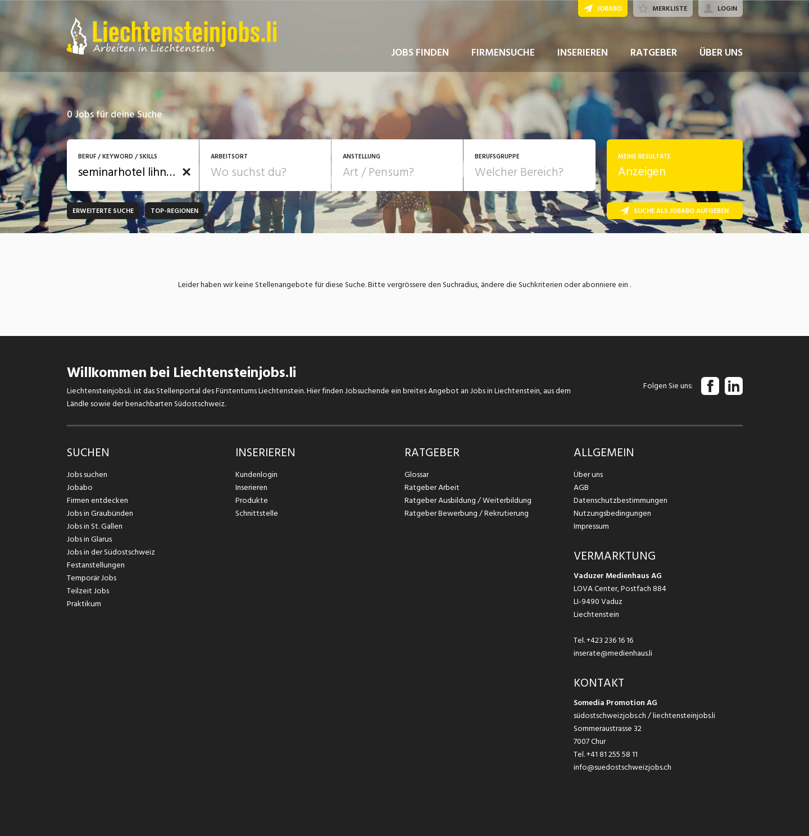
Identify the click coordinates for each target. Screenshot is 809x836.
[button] (186, 172)
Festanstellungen (95, 564)
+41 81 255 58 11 (612, 754)
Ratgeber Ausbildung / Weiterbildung (467, 500)
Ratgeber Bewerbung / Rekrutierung (465, 513)
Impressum (591, 526)
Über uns (588, 474)
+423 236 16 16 (610, 640)
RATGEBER (653, 55)
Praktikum (84, 603)
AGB (581, 487)
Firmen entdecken (97, 500)
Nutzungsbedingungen (611, 513)
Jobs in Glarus (89, 539)
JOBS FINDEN (420, 55)
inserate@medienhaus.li (613, 653)
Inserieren (251, 487)
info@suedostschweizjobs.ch (622, 767)
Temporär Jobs (91, 577)
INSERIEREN (582, 55)
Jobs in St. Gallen (94, 526)
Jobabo (80, 487)
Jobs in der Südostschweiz (110, 552)
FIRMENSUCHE (503, 55)
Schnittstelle (256, 513)
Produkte (251, 500)
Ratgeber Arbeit (432, 487)
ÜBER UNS (721, 55)
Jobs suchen (87, 474)
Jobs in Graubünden (99, 513)
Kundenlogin (256, 474)
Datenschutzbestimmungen (620, 500)
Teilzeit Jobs (88, 590)
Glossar (416, 474)
